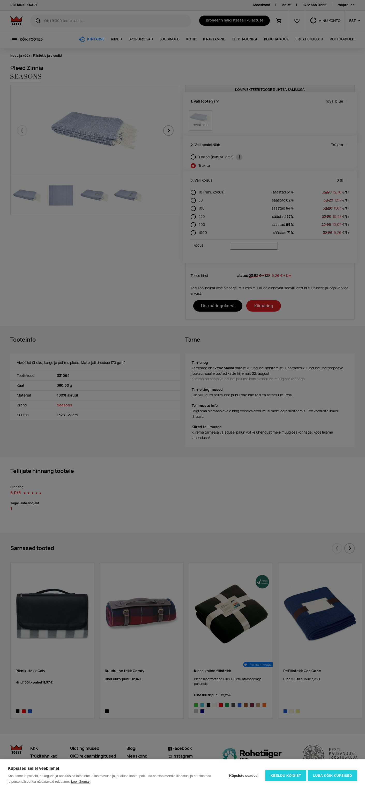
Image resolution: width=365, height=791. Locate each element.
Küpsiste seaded (242, 775)
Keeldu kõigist (285, 775)
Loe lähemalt (80, 781)
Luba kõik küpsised (332, 775)
